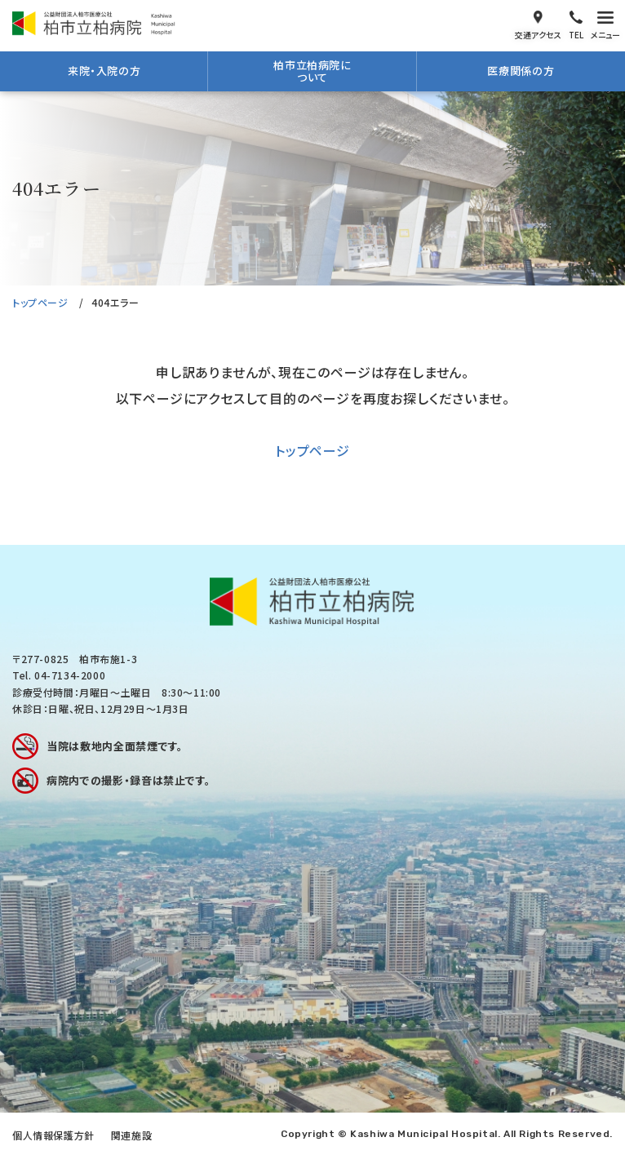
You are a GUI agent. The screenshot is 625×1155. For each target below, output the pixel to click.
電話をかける (576, 23)
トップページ (40, 302)
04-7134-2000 (69, 675)
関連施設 (131, 1135)
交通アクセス (538, 23)
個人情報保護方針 (53, 1135)
